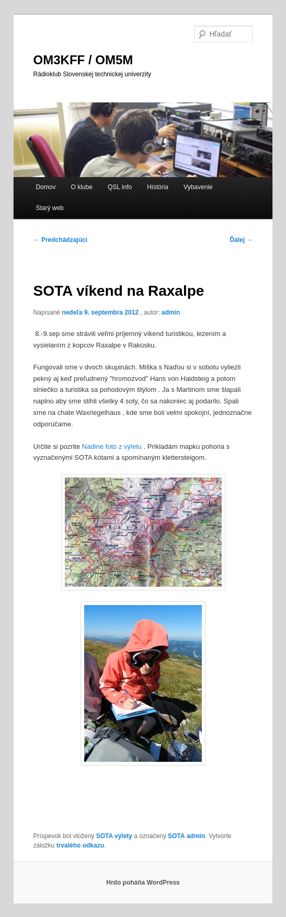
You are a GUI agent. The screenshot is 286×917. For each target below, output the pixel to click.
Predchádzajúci (60, 239)
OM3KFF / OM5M (83, 60)
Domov (45, 187)
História (157, 187)
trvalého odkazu (80, 845)
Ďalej (241, 239)
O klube (82, 187)
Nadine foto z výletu (112, 446)
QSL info (120, 187)
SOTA (176, 836)
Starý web (49, 208)
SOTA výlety (114, 836)
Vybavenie (198, 187)
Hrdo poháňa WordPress (142, 882)
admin (171, 312)
